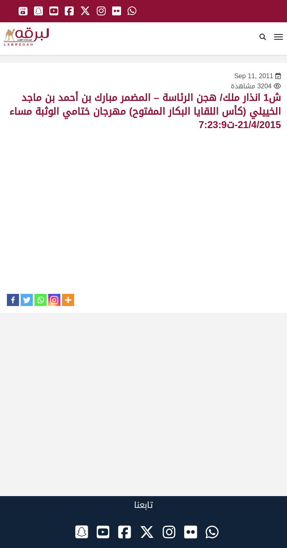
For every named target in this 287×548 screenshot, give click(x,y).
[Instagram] (54, 300)
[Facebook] (13, 300)
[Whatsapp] (40, 300)
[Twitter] (27, 300)
